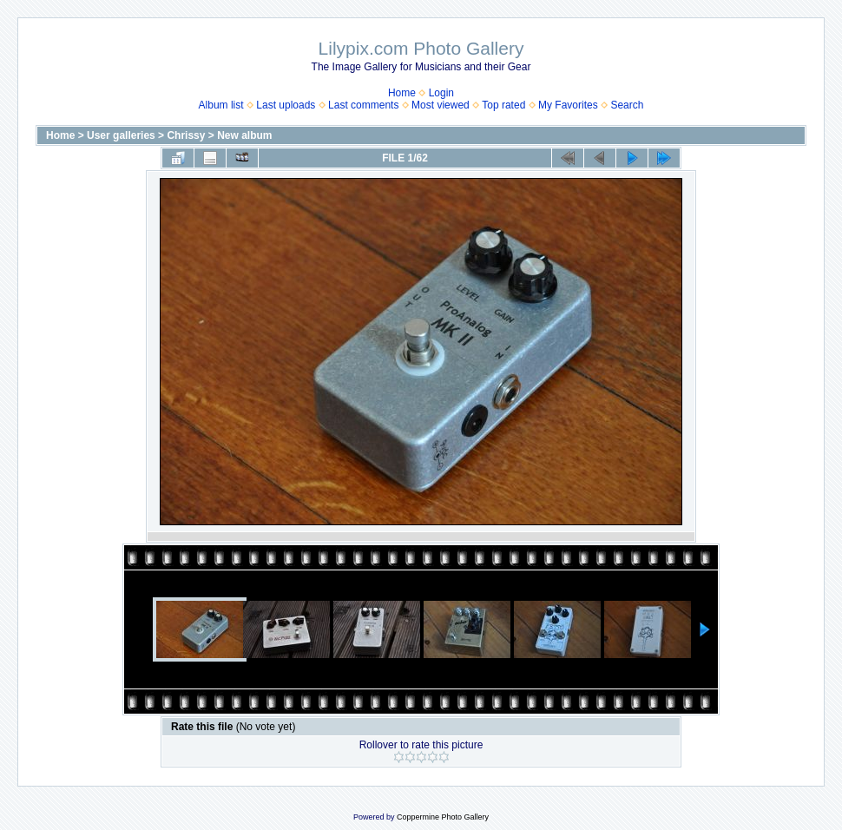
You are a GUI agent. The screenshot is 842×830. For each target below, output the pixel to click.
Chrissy (186, 135)
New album (244, 135)
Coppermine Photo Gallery (443, 817)
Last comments (363, 105)
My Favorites (568, 105)
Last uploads (285, 105)
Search (626, 105)
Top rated (503, 105)
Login (441, 93)
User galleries (121, 135)
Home (402, 93)
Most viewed (440, 105)
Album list (221, 105)
